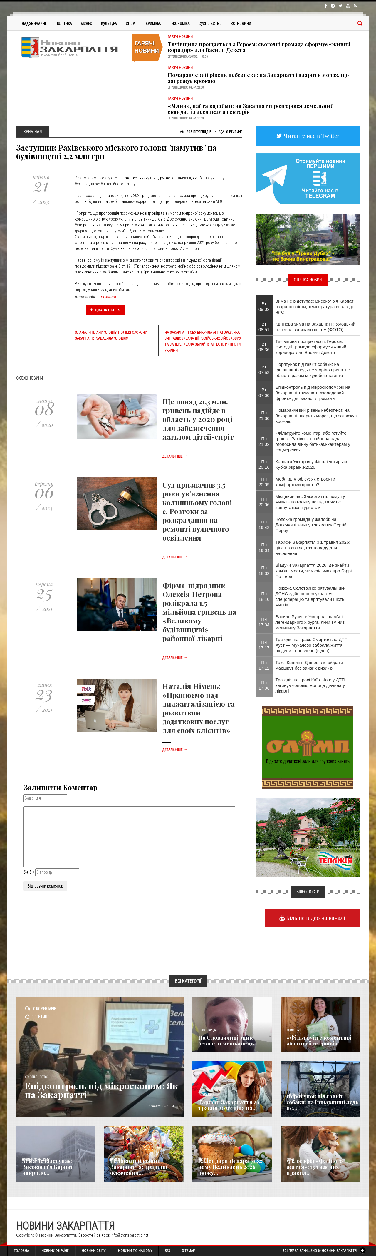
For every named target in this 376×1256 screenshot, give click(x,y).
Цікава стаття (105, 310)
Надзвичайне (34, 23)
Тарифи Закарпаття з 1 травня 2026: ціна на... (229, 1105)
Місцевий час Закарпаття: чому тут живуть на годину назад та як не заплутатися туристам (311, 502)
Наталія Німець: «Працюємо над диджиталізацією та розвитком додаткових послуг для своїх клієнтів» (198, 708)
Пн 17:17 (264, 645)
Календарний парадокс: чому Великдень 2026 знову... (230, 1166)
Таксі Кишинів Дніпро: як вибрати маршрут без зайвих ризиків (309, 665)
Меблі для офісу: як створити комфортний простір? (305, 481)
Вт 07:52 (264, 369)
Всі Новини (241, 23)
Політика (64, 23)
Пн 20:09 (264, 481)
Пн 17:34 (264, 622)
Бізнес (86, 23)
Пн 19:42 (264, 524)
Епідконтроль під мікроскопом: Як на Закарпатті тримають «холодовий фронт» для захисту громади (313, 393)
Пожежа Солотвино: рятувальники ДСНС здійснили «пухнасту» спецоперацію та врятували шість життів (311, 596)
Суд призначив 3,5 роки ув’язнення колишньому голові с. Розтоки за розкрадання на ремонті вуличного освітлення (197, 511)
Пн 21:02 (264, 441)
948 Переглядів (196, 131)
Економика (206, 1095)
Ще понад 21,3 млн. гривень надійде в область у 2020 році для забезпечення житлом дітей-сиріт (198, 419)
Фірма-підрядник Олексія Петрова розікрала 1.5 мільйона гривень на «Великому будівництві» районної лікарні (199, 612)
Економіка (180, 23)
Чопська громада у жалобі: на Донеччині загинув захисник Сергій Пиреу (311, 525)
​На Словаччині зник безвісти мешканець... (228, 1040)
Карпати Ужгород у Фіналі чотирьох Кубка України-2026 (312, 464)
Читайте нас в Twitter (310, 136)
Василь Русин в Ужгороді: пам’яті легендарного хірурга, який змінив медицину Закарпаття (310, 622)
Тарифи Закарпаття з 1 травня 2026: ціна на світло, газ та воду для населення (313, 548)
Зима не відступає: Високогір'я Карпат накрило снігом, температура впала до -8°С (315, 306)
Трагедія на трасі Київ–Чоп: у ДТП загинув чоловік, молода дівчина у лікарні (310, 685)
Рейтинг (230, 131)
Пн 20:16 (264, 464)
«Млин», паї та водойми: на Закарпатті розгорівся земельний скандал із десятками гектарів (251, 108)
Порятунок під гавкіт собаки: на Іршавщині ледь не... (322, 1102)
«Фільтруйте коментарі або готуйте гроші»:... (318, 1040)
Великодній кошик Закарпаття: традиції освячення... (138, 1166)
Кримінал (154, 23)
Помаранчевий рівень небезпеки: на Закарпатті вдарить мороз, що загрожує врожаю (258, 77)
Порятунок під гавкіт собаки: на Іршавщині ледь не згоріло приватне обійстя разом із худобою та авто (313, 370)
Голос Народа (207, 1030)
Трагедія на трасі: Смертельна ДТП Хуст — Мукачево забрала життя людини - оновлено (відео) (312, 645)
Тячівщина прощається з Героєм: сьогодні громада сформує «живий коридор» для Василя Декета (259, 47)
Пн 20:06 (264, 501)
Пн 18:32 (264, 570)
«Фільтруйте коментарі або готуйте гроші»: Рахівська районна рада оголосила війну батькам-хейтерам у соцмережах (313, 441)
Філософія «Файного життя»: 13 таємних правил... (314, 1166)
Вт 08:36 (264, 346)
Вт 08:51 (264, 326)
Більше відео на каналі (315, 918)
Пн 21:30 (264, 415)
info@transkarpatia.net (129, 1235)
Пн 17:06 (264, 685)
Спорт (131, 23)
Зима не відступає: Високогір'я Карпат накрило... (47, 1166)
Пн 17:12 (264, 665)
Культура (109, 23)
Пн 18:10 (264, 596)
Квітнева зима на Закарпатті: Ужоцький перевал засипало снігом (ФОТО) (315, 326)
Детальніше (175, 456)
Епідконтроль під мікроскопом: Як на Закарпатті (101, 1090)
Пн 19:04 (264, 547)
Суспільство (210, 23)
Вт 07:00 (264, 392)
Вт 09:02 (264, 306)
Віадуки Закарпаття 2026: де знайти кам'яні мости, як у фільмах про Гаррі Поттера (314, 571)
